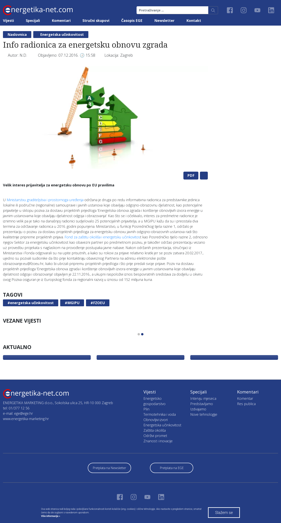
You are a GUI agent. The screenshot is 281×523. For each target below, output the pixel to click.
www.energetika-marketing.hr (26, 418)
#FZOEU (98, 302)
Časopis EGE (131, 20)
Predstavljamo (201, 403)
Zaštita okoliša (154, 430)
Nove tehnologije (203, 414)
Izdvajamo (198, 409)
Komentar (245, 398)
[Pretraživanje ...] (172, 10)
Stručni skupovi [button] (95, 20)
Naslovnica (17, 34)
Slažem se (224, 512)
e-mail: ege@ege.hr (18, 413)
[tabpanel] (105, 117)
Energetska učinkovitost (62, 34)
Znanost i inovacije (158, 441)
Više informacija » (50, 516)
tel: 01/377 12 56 (16, 408)
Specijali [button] (33, 20)
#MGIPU (72, 302)
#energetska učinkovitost (30, 302)
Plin (146, 409)
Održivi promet (155, 435)
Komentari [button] (61, 20)
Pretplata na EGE (172, 468)
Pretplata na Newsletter (109, 468)
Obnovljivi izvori (155, 419)
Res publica (246, 403)
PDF (190, 175)
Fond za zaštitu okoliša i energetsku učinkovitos (102, 237)
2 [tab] (142, 334)
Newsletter (164, 20)
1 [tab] (139, 334)
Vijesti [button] (8, 20)
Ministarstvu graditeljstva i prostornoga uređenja (45, 199)
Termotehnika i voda (159, 414)
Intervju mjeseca (203, 398)
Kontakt (193, 20)
